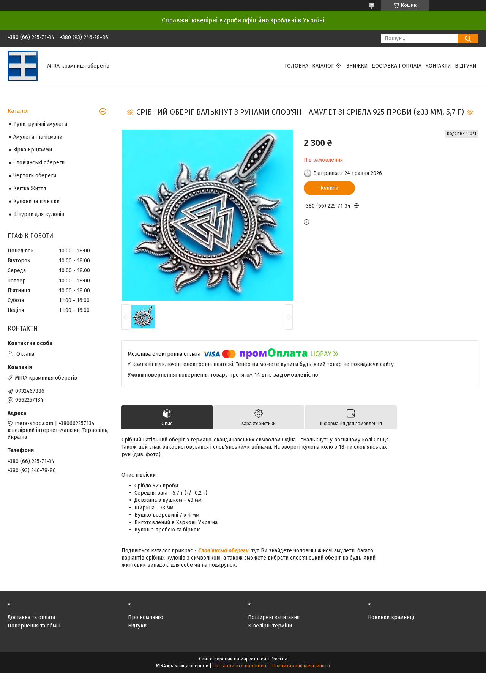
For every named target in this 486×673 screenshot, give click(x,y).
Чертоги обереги (34, 175)
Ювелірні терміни (270, 626)
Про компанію (145, 617)
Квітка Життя (29, 188)
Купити (329, 188)
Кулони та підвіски (36, 201)
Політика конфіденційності (301, 665)
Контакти (438, 66)
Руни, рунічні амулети (40, 124)
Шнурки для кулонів (38, 214)
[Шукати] (468, 38)
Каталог (323, 66)
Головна (296, 66)
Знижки (357, 66)
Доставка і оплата (396, 66)
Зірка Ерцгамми (32, 150)
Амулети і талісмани (37, 137)
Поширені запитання (274, 617)
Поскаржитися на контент (240, 665)
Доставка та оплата (31, 617)
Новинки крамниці (391, 617)
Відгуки (466, 66)
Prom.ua (279, 659)
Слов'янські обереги (223, 550)
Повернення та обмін (34, 626)
